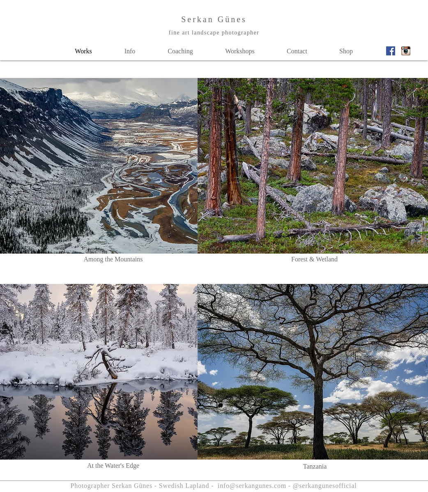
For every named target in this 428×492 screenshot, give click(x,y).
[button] (130, 51)
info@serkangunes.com (252, 485)
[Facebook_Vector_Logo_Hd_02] (390, 50)
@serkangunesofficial (325, 485)
